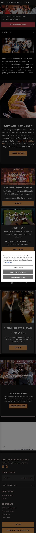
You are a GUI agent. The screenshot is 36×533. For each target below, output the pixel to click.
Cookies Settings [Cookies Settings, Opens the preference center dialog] (18, 267)
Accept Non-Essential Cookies (18, 277)
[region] (18, 266)
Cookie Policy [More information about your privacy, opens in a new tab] (8, 262)
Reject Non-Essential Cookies (18, 272)
